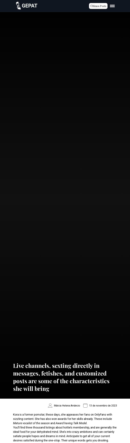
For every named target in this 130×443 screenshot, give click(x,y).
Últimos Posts (98, 6)
